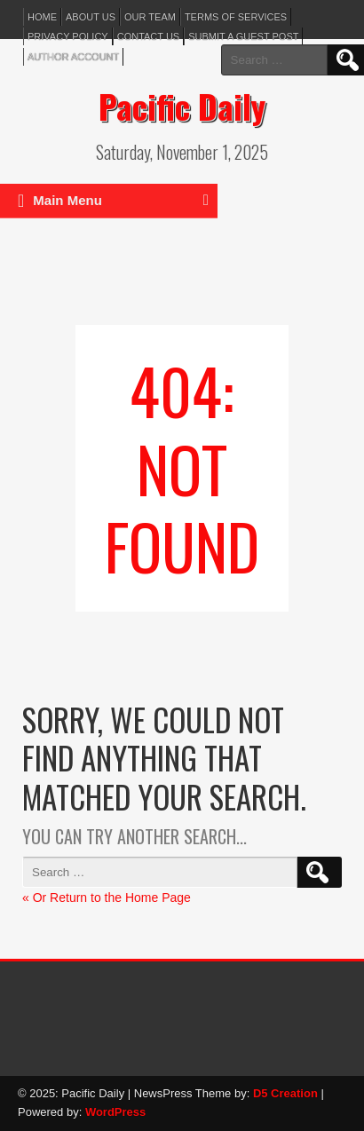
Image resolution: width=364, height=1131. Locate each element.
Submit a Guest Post (243, 36)
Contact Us (148, 36)
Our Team (150, 17)
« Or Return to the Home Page (106, 897)
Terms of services (236, 17)
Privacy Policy (68, 36)
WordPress (115, 1112)
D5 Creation (285, 1093)
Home (42, 17)
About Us (90, 17)
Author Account (73, 56)
